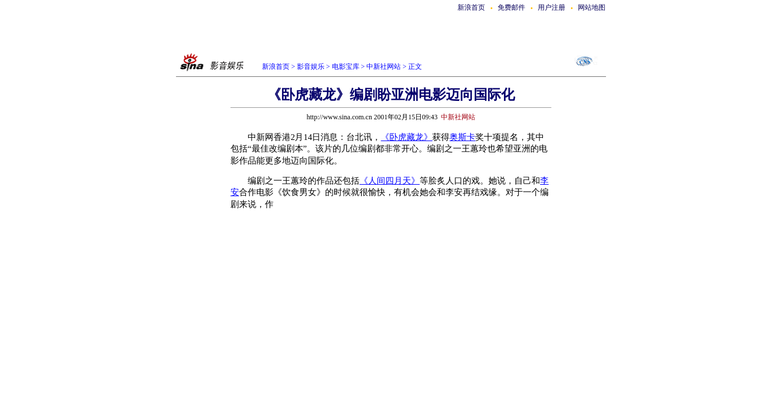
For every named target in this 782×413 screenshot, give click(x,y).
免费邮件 (511, 7)
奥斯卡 (462, 137)
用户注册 (551, 7)
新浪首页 (471, 7)
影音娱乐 (310, 67)
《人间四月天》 (389, 180)
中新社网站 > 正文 (394, 67)
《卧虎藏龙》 (406, 137)
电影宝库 (344, 67)
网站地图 (591, 7)
